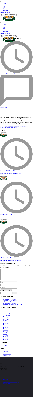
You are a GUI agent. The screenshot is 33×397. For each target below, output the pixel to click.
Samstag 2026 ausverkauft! (9, 299)
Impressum (5, 379)
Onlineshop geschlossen (8, 302)
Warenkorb (5, 10)
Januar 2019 (5, 339)
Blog (4, 6)
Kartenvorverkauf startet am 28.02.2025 (10, 260)
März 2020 (5, 330)
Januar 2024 (5, 320)
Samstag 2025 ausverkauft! (9, 303)
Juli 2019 (5, 332)
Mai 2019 (5, 334)
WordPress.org (6, 355)
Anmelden (5, 351)
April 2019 (5, 335)
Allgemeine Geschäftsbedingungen (11, 382)
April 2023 (5, 322)
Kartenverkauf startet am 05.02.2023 (9, 217)
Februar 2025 (6, 318)
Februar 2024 (6, 319)
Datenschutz (6, 380)
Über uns (5, 5)
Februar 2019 (6, 338)
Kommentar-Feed (7, 354)
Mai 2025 (5, 316)
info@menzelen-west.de (11, 372)
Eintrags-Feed (6, 352)
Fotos (4, 7)
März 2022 (5, 327)
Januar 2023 (5, 323)
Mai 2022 (5, 324)
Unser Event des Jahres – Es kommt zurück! (10, 173)
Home (4, 3)
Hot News (2, 35)
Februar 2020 (6, 331)
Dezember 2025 (6, 314)
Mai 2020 (5, 328)
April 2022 (5, 326)
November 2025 (6, 315)
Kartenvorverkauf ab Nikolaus (10, 300)
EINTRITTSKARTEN (5, 12)
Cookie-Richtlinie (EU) (8, 384)
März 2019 (5, 336)
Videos (4, 9)
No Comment (3, 107)
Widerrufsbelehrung (7, 383)
